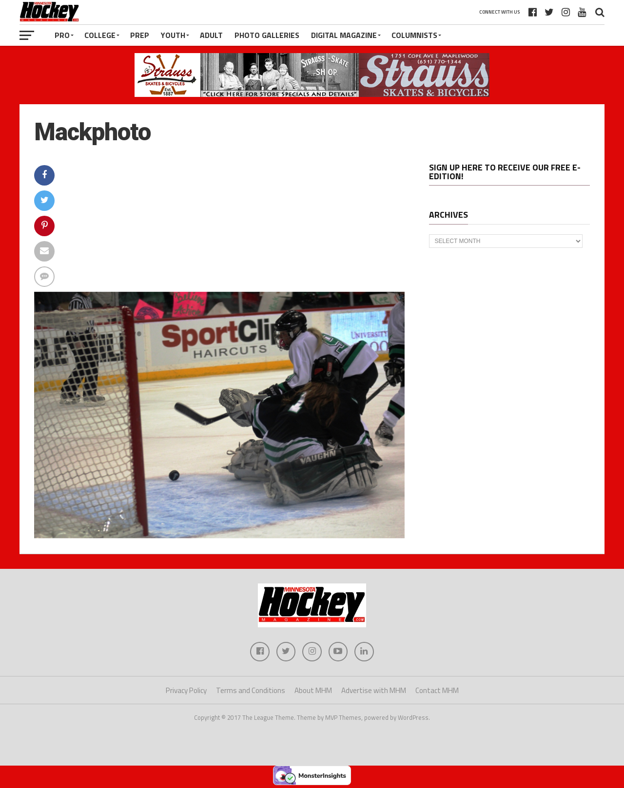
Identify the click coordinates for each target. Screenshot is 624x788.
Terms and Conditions (250, 690)
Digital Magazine (344, 35)
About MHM (313, 690)
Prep (139, 35)
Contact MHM (437, 690)
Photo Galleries (266, 35)
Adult (211, 35)
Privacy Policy (186, 690)
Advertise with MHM (373, 690)
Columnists (414, 35)
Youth (173, 35)
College (100, 35)
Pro (62, 35)
